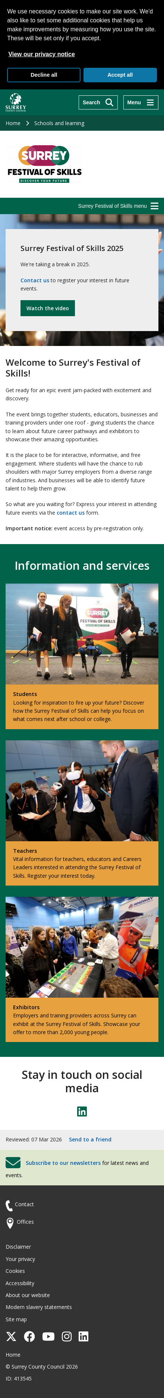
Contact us (34, 280)
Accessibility (20, 1283)
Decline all (44, 75)
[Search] (98, 102)
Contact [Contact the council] (24, 1204)
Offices (25, 1221)
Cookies (15, 1270)
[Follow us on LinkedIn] (82, 1111)
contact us (71, 512)
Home (13, 123)
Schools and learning (59, 123)
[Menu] (140, 102)
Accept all (120, 75)
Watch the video (47, 308)
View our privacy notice (41, 54)
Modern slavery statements (39, 1306)
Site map (16, 1319)
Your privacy (20, 1258)
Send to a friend (90, 1139)
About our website (28, 1295)
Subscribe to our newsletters (63, 1162)
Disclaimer (18, 1246)
